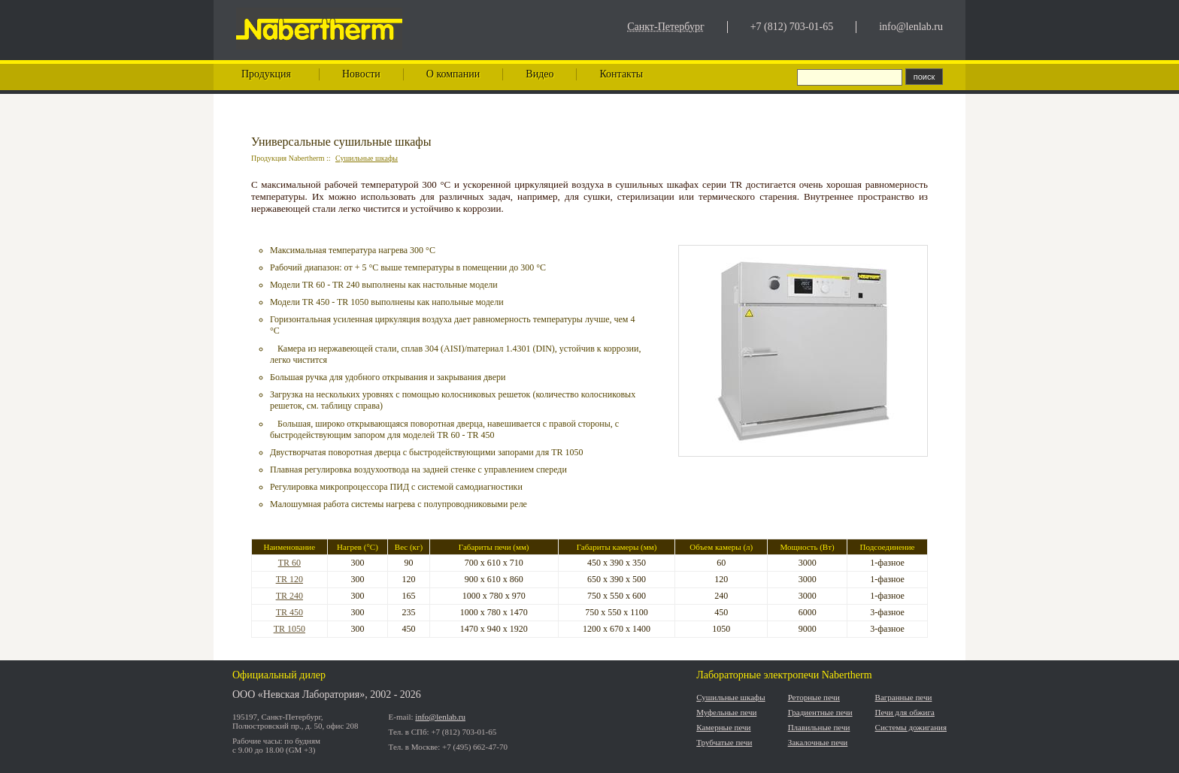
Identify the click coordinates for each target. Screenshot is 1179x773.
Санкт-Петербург (665, 26)
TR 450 (289, 612)
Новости (361, 74)
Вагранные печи (903, 697)
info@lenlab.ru (911, 26)
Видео (539, 74)
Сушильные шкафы (366, 158)
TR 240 (289, 595)
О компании (453, 74)
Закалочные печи (818, 742)
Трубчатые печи (724, 742)
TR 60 (289, 562)
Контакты (621, 74)
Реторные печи (814, 697)
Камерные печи (723, 727)
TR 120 (289, 579)
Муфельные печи (726, 712)
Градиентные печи (820, 712)
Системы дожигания (911, 727)
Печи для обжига (905, 712)
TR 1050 (289, 629)
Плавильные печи (819, 727)
